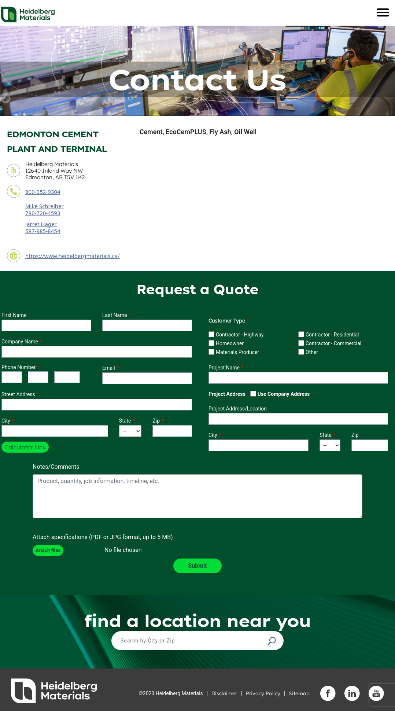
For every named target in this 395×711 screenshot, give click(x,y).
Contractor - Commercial (333, 343)
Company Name (19, 342)
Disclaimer (224, 693)
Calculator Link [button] (25, 447)
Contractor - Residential (332, 335)
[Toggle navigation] (383, 12)
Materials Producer (237, 352)
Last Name (114, 315)
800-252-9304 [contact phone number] (42, 191)
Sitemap (299, 693)
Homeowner (230, 343)
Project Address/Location (237, 409)
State (125, 421)
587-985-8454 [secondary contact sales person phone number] (42, 231)
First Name (13, 315)
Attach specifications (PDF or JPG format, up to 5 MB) (103, 537)
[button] (272, 641)
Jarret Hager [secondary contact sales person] (41, 224)
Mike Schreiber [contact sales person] (44, 206)
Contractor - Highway (239, 335)
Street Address (18, 394)
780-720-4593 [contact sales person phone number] (42, 213)
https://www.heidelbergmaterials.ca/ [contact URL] (72, 255)
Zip (156, 421)
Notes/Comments (56, 466)
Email (108, 368)
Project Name (224, 368)
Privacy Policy (263, 693)
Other (312, 352)
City (5, 421)
